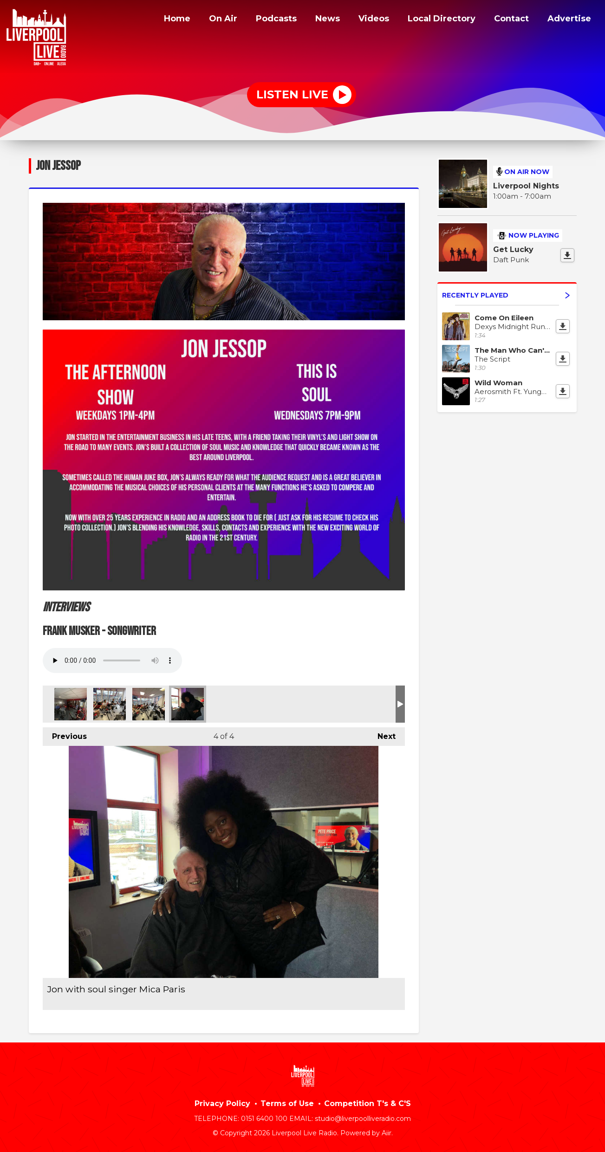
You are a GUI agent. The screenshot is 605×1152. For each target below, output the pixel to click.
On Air (205, 19)
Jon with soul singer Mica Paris (187, 704)
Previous (65, 734)
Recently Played (506, 295)
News (314, 19)
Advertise (568, 19)
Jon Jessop (70, 704)
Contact (508, 19)
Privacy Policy (222, 1103)
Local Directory (433, 19)
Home (157, 19)
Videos (361, 19)
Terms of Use (287, 1103)
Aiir (386, 1133)
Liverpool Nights (526, 185)
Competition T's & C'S (367, 1103)
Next (382, 734)
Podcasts (260, 19)
